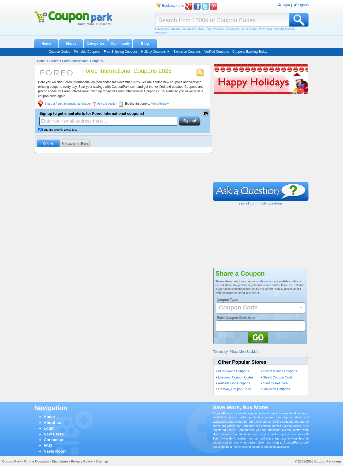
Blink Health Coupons (233, 371)
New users (54, 434)
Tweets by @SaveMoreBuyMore (236, 352)
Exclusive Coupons (187, 52)
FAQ (48, 445)
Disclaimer (60, 461)
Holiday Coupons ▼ (155, 52)
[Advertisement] (261, 141)
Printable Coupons (87, 52)
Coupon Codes (59, 52)
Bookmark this (173, 5)
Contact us (54, 439)
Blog (145, 43)
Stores (71, 43)
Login (49, 428)
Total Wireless (215, 28)
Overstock (232, 28)
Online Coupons (36, 461)
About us (52, 422)
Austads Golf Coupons (234, 383)
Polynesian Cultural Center (276, 28)
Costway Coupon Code (234, 389)
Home (46, 43)
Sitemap (102, 461)
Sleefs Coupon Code (278, 377)
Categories (96, 43)
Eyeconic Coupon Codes (235, 377)
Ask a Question (107, 103)
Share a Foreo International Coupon (68, 103)
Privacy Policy (82, 461)
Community (120, 43)
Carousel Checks (193, 28)
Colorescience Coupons (280, 371)
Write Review (160, 103)
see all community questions (260, 203)
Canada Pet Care (275, 383)
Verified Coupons (216, 52)
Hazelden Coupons (167, 28)
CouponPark (11, 461)
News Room (55, 451)
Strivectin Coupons (276, 389)
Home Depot (249, 28)
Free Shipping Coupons (120, 52)
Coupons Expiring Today (249, 52)
